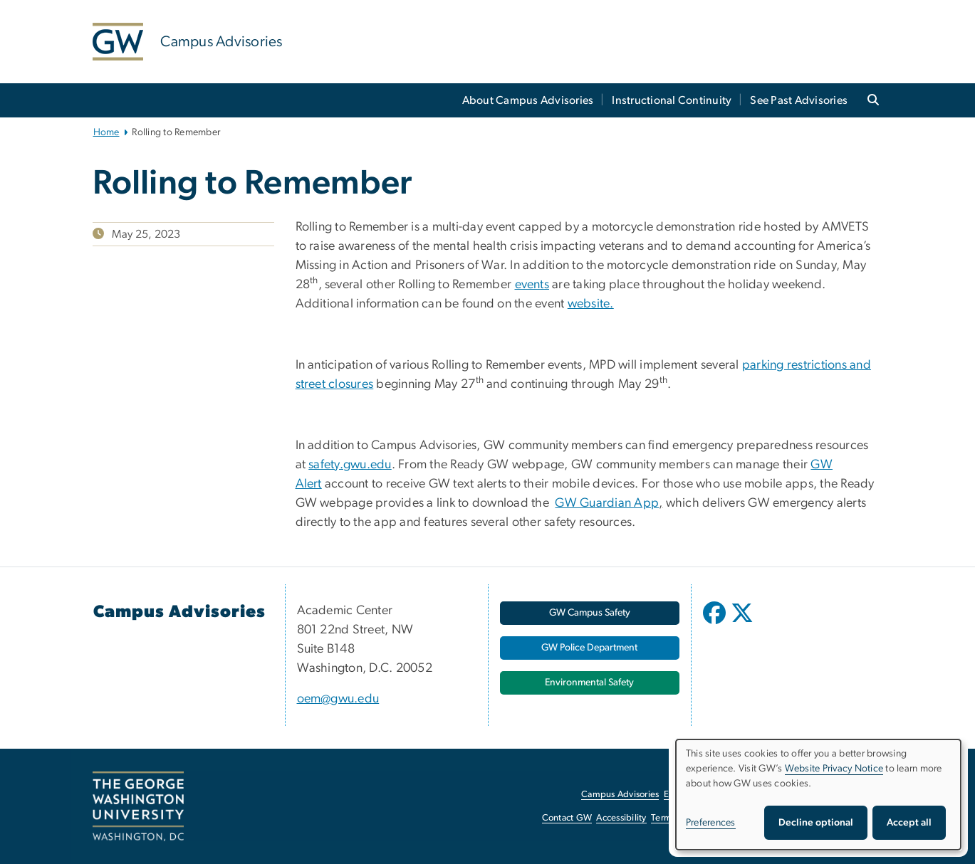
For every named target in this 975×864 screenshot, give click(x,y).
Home (106, 132)
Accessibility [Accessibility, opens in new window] (621, 818)
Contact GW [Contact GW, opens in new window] (567, 818)
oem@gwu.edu (338, 698)
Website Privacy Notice (834, 769)
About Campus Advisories (528, 100)
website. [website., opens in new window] (591, 303)
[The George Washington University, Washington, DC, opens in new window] (138, 806)
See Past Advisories (799, 100)
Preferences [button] (711, 823)
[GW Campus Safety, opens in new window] (589, 613)
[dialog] (818, 794)
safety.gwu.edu (350, 464)
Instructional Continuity (671, 100)
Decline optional (815, 823)
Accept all (909, 823)
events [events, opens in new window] (532, 284)
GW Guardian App (607, 503)
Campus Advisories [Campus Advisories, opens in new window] (620, 794)
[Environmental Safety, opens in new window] (589, 683)
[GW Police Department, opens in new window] (589, 648)
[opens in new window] (716, 623)
